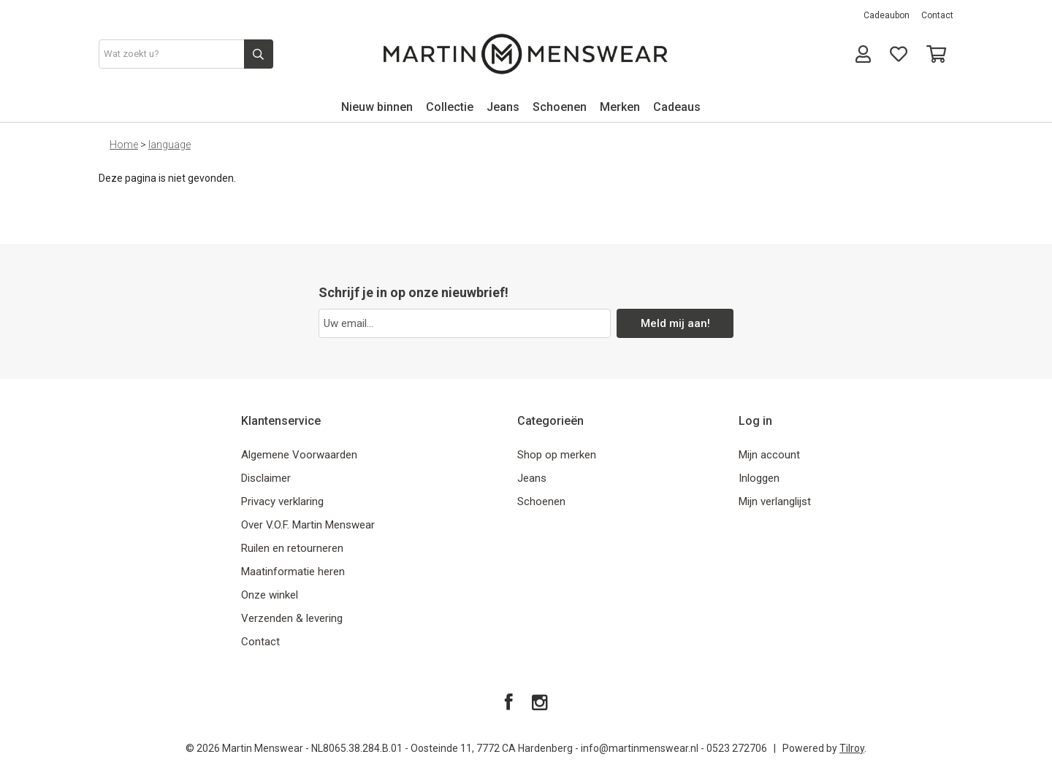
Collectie (449, 107)
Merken (620, 107)
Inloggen (759, 478)
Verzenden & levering (292, 618)
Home (124, 144)
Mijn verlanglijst (775, 501)
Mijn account (769, 454)
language (169, 144)
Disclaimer (266, 478)
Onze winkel (269, 594)
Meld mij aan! (675, 323)
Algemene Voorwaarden (299, 454)
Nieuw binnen (377, 107)
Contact (937, 15)
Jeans (503, 107)
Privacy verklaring (282, 501)
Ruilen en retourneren (292, 548)
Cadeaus (677, 107)
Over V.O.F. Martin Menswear (308, 524)
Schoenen (560, 107)
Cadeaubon (887, 15)
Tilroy (851, 748)
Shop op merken (556, 454)
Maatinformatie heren (293, 571)
